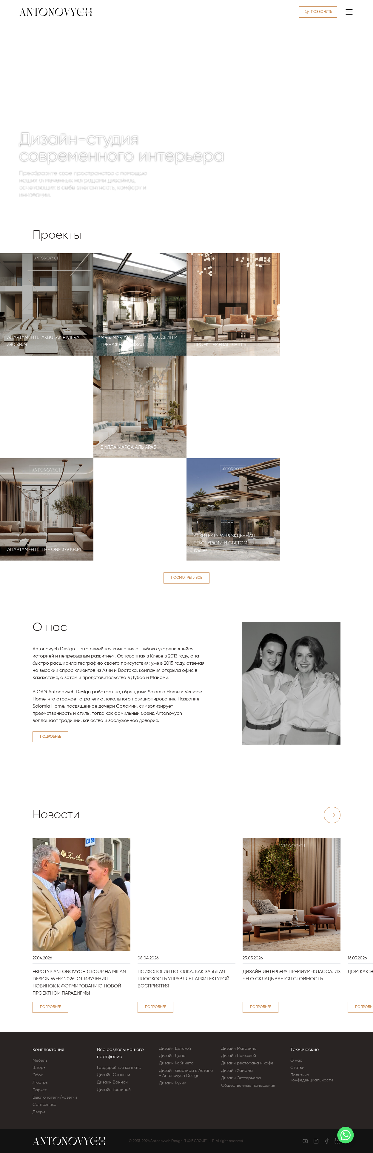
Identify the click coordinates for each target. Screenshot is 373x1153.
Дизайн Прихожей (238, 1056)
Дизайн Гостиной (114, 1090)
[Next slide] (332, 815)
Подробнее (50, 737)
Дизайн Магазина (239, 1049)
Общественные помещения (248, 1085)
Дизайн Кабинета (176, 1063)
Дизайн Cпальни (113, 1075)
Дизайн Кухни (172, 1083)
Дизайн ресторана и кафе (247, 1063)
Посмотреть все (186, 578)
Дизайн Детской (175, 1049)
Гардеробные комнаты (119, 1068)
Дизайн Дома (172, 1056)
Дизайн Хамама (237, 1071)
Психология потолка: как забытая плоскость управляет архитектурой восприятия (183, 979)
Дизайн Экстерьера (241, 1078)
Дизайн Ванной (112, 1082)
